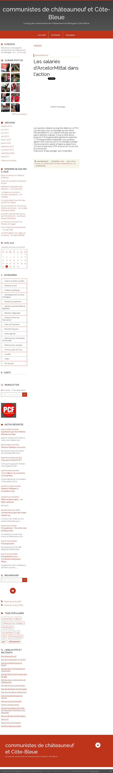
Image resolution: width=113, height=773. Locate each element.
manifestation (7, 627)
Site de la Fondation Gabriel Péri (13, 692)
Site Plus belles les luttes (11, 726)
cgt (18, 632)
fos (74, 163)
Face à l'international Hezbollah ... (13, 228)
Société (8, 354)
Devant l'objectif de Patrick (13, 217)
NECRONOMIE (19, 235)
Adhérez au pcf (11, 285)
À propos (70, 35)
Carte (7, 372)
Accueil (42, 35)
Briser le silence (7, 175)
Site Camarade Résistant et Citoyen (12, 696)
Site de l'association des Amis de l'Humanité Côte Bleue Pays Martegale (13, 710)
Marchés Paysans (12, 329)
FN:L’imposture (7, 543)
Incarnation (18, 189)
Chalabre (4, 197)
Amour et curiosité (8, 181)
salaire (37, 163)
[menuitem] (41, 35)
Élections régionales (12, 313)
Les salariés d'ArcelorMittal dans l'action (56, 68)
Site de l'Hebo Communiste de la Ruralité (14, 675)
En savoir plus (94, 771)
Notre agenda (10, 333)
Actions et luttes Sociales (15, 281)
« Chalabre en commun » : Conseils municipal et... (11, 193)
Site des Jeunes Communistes (13, 685)
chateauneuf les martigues (12, 623)
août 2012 (5, 156)
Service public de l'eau (13, 349)
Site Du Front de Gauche (11, 722)
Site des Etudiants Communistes (14, 689)
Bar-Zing (9, 229)
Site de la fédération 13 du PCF (13, 659)
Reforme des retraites (13, 345)
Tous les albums (20, 114)
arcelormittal (67, 163)
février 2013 (6, 140)
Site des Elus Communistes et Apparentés (13, 669)
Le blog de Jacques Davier (14, 209)
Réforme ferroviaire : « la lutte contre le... (12, 500)
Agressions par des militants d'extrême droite (13, 433)
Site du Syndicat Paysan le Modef (11, 664)
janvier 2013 (6, 143)
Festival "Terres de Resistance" (10, 318)
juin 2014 (4, 129)
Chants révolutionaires (10, 704)
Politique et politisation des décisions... (12, 187)
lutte (4, 636)
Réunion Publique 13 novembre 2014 (9, 489)
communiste (7, 618)
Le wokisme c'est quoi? (10, 221)
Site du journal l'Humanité (11, 701)
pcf (3, 641)
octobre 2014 (6, 126)
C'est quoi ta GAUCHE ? (11, 460)
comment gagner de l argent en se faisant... (13, 234)
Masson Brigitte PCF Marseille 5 (13, 716)
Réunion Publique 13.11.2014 (13, 447)
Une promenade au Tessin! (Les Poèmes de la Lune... (13, 207)
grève (18, 618)
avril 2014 (5, 136)
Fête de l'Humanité (12, 324)
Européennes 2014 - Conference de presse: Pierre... (11, 559)
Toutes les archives (8, 160)
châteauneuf (14, 641)
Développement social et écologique (13, 295)
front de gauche (16, 636)
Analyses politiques (12, 290)
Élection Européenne (13, 301)
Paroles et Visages (8, 224)
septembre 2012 (8, 153)
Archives (55, 35)
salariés (57, 163)
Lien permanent (42, 161)
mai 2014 (4, 133)
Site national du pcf (8, 656)
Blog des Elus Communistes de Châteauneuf (13, 681)
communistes (7, 632)
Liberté (13, 202)
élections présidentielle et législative (13, 307)
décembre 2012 (7, 146)
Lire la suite (21, 52)
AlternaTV (5, 719)
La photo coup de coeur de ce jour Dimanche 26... (13, 215)
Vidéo (7, 359)
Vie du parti (9, 363)
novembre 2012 (7, 150)
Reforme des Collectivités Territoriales (13, 339)
